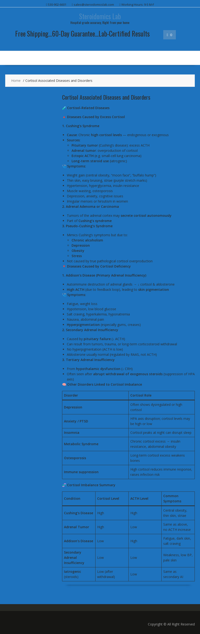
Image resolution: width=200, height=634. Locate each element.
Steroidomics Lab (100, 16)
